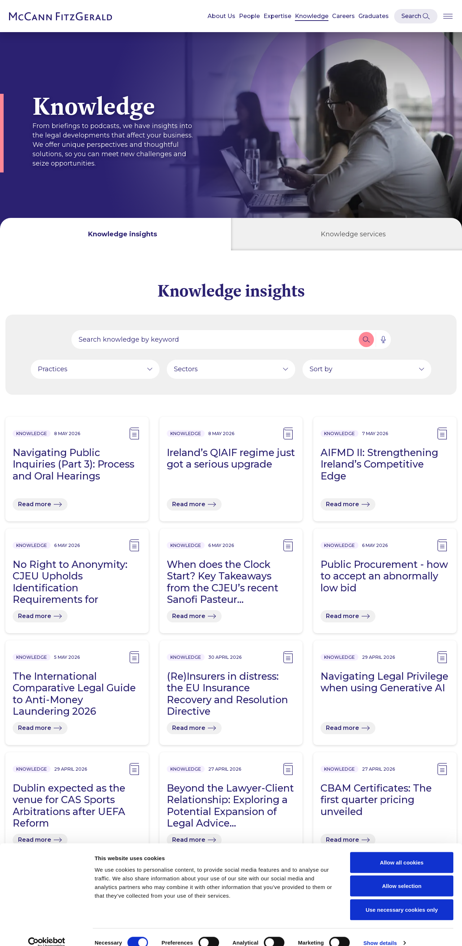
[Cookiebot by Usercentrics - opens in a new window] (46, 932)
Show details (380, 932)
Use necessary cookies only (402, 898)
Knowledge (311, 16)
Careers (343, 16)
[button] (366, 340)
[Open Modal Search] (415, 16)
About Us (221, 16)
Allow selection (401, 875)
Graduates (373, 16)
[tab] (115, 234)
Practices (52, 370)
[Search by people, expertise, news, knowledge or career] (214, 340)
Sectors (186, 370)
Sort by (321, 370)
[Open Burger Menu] (448, 16)
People (249, 16)
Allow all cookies (402, 851)
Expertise (277, 16)
